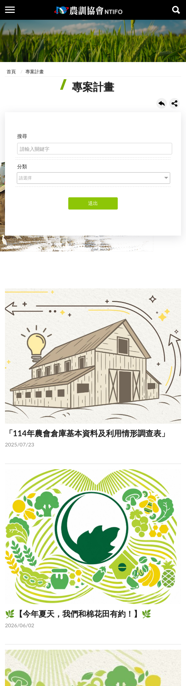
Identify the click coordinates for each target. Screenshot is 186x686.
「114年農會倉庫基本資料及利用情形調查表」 (93, 369)
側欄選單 (10, 10)
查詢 (176, 10)
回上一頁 (161, 103)
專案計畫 (34, 71)
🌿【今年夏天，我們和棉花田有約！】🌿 (93, 550)
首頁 (11, 71)
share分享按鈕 (174, 103)
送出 (93, 203)
